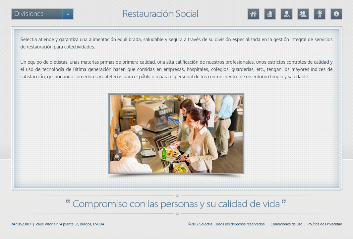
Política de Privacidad (325, 224)
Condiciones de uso (286, 224)
